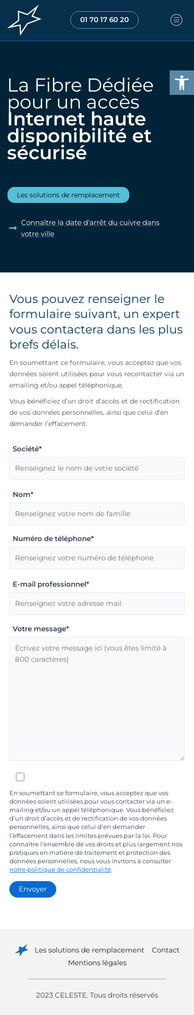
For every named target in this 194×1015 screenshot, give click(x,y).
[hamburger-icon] (176, 20)
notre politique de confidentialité (60, 869)
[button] (182, 82)
